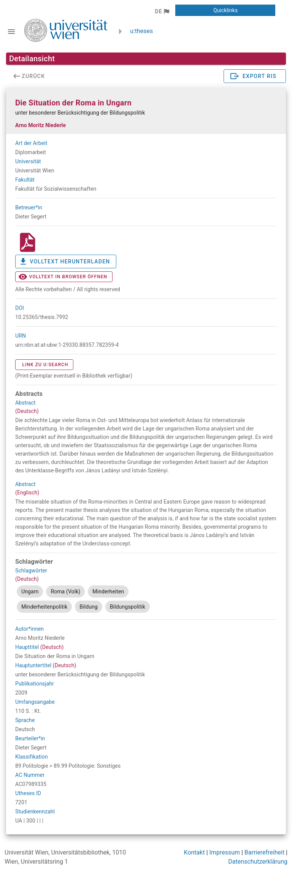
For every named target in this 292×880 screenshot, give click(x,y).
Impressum (224, 852)
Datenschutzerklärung (257, 861)
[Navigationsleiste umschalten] (11, 31)
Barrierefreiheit (264, 852)
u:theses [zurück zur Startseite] (141, 31)
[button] (161, 11)
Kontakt (194, 852)
